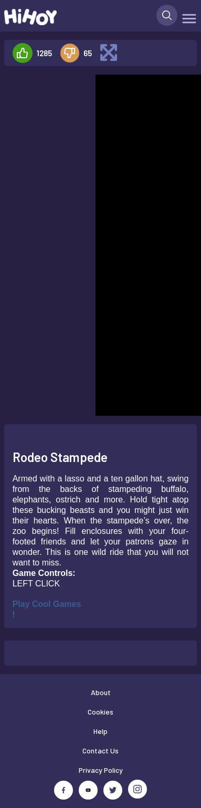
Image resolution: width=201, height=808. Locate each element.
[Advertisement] (45, 107)
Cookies (100, 711)
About (101, 692)
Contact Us (100, 750)
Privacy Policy (101, 769)
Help (100, 731)
